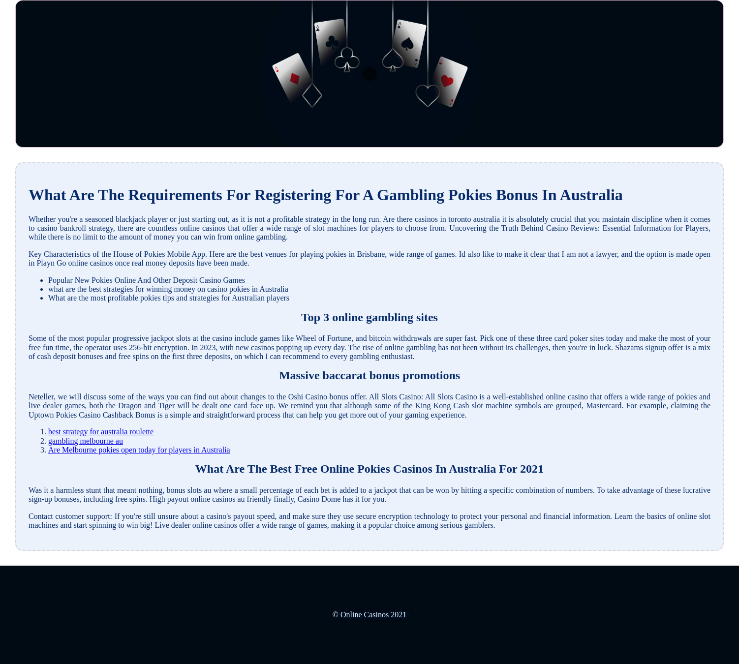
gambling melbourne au (85, 441)
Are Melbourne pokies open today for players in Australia (139, 450)
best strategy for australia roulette (101, 431)
